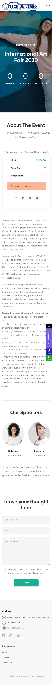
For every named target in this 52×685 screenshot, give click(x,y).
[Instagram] (10, 635)
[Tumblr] (37, 198)
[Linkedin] (30, 198)
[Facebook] (16, 198)
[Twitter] (23, 198)
